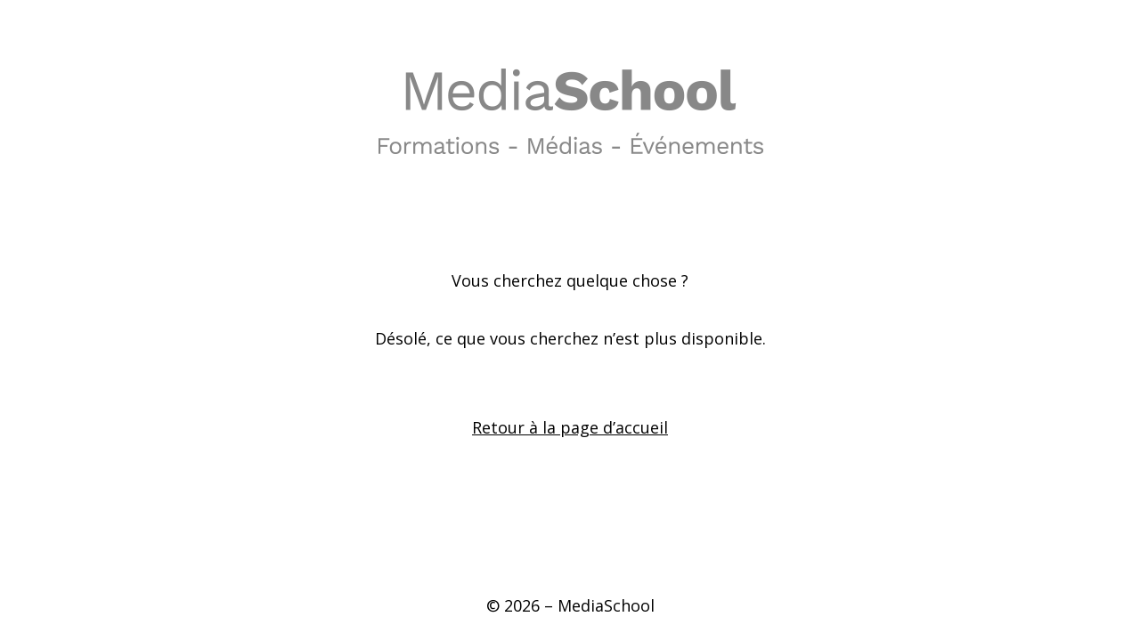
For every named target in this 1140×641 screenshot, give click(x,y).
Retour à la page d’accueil (570, 427)
